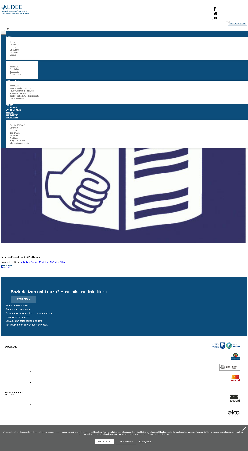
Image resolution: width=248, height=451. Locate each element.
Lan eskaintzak (13, 110)
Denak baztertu (126, 441)
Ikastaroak (14, 86)
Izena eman (23, 299)
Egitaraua (14, 128)
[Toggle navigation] (3, 33)
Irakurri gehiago (135, 434)
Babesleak (14, 135)
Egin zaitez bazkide (237, 24)
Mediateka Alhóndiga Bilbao (52, 262)
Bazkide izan (15, 74)
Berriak (10, 113)
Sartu (228, 22)
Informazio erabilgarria (19, 143)
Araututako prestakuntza (20, 93)
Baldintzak (14, 72)
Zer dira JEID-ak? (17, 125)
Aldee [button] (8, 37)
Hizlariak (13, 130)
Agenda (9, 105)
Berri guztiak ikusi (6, 266)
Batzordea (14, 52)
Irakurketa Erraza (29, 262)
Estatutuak (14, 50)
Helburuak (14, 45)
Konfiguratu (145, 441)
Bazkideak (14, 67)
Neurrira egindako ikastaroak (22, 91)
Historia (13, 47)
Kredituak (14, 138)
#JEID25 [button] (9, 120)
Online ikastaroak (17, 98)
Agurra (12, 42)
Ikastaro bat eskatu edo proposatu (24, 96)
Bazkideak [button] (11, 61)
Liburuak (13, 55)
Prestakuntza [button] (12, 81)
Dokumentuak (12, 115)
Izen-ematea (15, 133)
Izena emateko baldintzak (21, 88)
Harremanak (12, 118)
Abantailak (14, 69)
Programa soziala (17, 140)
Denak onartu (104, 441)
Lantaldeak (11, 107)
